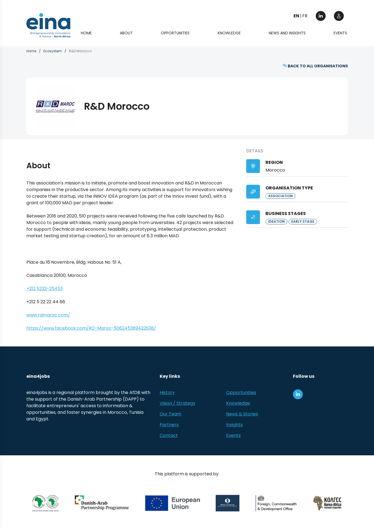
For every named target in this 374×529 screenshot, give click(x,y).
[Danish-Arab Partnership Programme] (102, 503)
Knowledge (229, 33)
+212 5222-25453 (44, 288)
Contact (169, 435)
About (126, 33)
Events (340, 33)
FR (304, 16)
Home (86, 33)
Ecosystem (52, 51)
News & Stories (242, 414)
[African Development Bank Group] (45, 503)
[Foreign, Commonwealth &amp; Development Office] (276, 503)
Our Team (170, 414)
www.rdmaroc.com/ (48, 315)
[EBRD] (227, 503)
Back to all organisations (318, 66)
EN (296, 16)
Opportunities (175, 33)
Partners (169, 424)
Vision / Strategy (177, 403)
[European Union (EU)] (172, 503)
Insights (234, 424)
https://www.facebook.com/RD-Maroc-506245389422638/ (91, 328)
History (167, 392)
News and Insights (287, 33)
